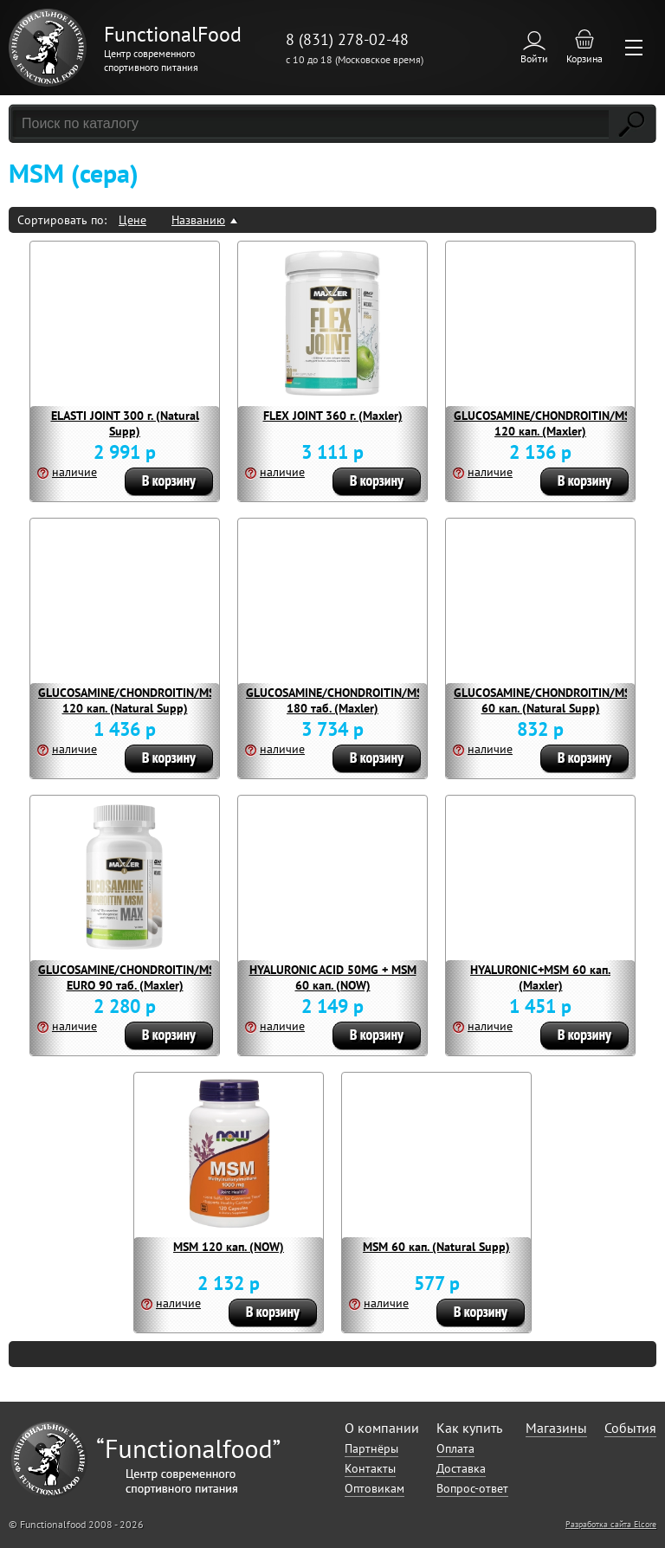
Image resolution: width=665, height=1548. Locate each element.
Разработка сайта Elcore (610, 1524)
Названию (198, 220)
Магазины (556, 1427)
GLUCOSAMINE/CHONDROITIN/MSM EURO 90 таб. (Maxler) (131, 977)
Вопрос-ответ (472, 1488)
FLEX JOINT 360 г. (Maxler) (333, 415)
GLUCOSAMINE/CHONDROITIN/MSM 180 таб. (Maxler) (339, 700)
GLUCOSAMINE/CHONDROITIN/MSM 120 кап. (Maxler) (547, 423)
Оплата (455, 1448)
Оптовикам (374, 1488)
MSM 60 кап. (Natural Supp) (436, 1247)
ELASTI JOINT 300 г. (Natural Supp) (125, 423)
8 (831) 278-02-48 (347, 39)
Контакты (370, 1468)
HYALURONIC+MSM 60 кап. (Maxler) (540, 977)
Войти (534, 58)
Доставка (461, 1468)
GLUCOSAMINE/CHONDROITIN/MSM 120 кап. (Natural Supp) (131, 700)
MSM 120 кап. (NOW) (228, 1247)
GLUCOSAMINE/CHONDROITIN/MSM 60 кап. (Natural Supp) (547, 700)
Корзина (584, 58)
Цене (132, 220)
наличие (74, 472)
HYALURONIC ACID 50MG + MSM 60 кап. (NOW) (332, 977)
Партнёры (371, 1448)
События (630, 1427)
